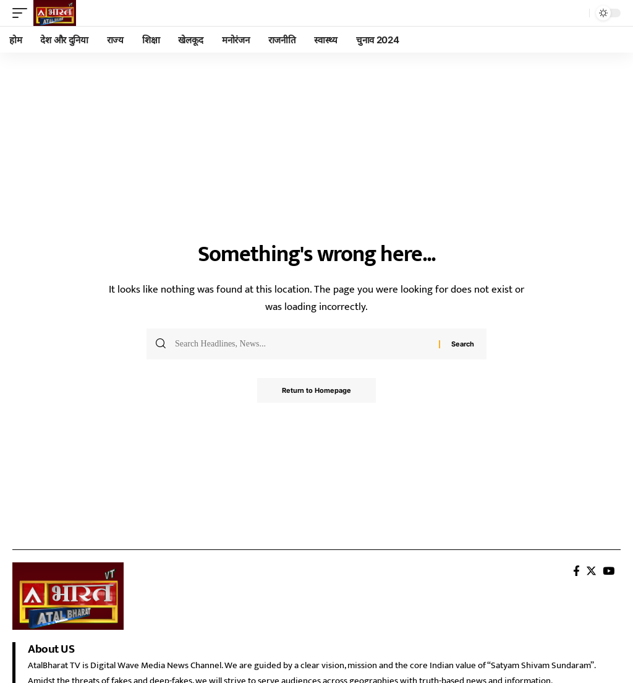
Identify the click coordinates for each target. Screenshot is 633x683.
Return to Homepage (316, 390)
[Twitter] (591, 571)
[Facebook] (576, 571)
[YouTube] (609, 571)
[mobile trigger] (22, 13)
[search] (576, 13)
